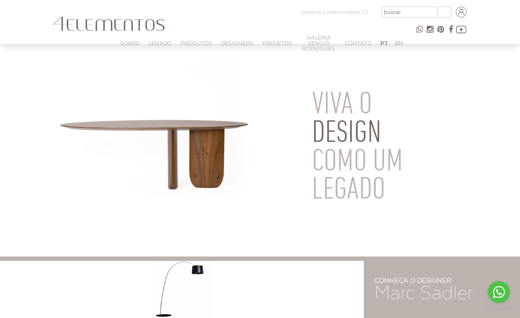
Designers (237, 43)
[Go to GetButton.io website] (499, 309)
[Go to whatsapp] (499, 292)
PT (384, 43)
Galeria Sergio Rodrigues (318, 43)
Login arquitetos (461, 12)
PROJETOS (277, 43)
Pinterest (440, 33)
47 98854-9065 (419, 33)
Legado (160, 43)
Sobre (129, 43)
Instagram (430, 33)
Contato (358, 43)
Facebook (451, 33)
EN (399, 43)
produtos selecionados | (334, 11)
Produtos (196, 43)
